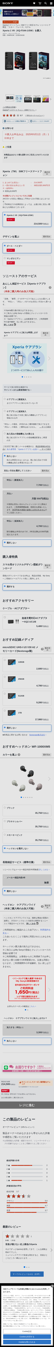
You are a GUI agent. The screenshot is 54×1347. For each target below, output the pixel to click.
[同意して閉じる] (52, 1285)
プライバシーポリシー (29, 1326)
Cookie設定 (27, 1331)
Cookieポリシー (23, 1324)
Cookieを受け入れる (27, 1342)
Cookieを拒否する (27, 1337)
